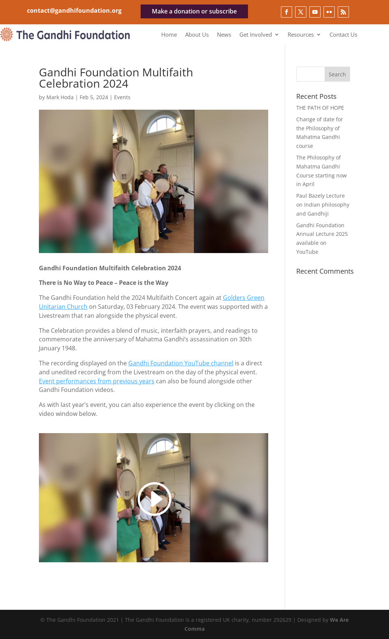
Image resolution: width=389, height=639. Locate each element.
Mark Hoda (60, 97)
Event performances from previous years (96, 381)
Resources (301, 35)
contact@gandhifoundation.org (74, 10)
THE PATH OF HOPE (320, 107)
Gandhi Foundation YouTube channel (180, 363)
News (224, 35)
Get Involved (255, 35)
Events (122, 97)
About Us (197, 35)
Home (169, 35)
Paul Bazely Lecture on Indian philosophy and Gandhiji (322, 204)
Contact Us (343, 35)
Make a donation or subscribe (194, 11)
